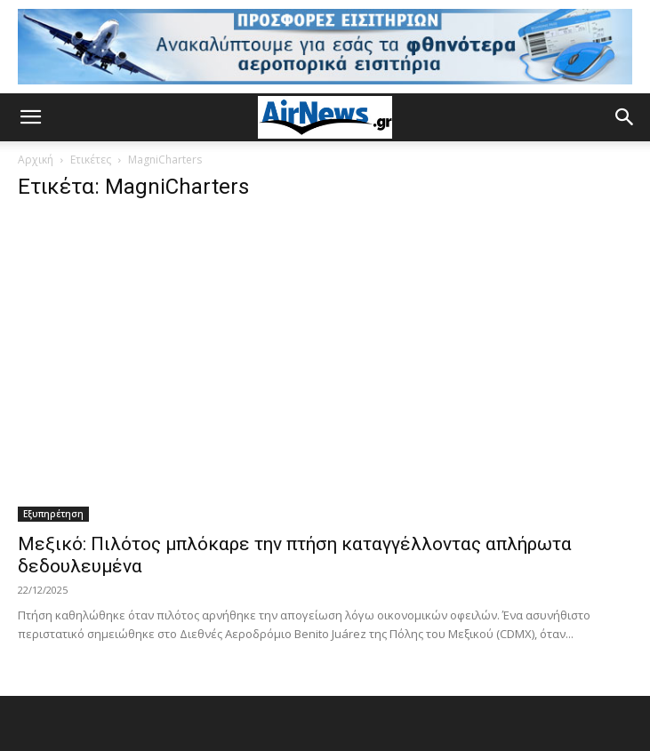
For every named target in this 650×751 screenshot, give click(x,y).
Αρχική (35, 159)
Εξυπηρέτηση (53, 513)
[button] (30, 117)
